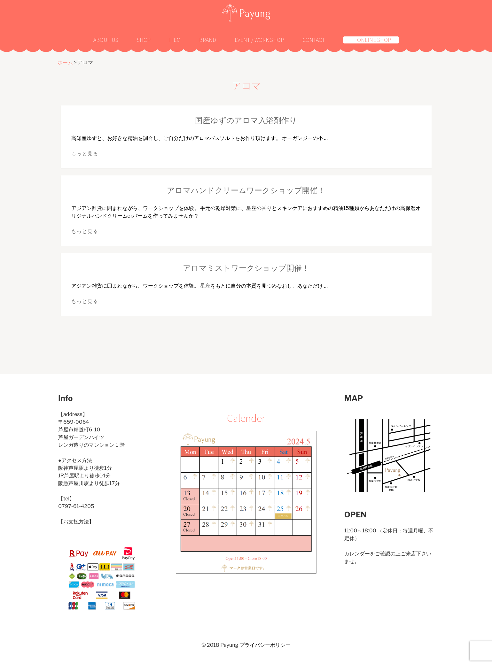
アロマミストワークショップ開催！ (246, 268)
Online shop (374, 39)
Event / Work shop (259, 39)
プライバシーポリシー (265, 645)
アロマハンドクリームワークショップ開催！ (246, 190)
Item (175, 39)
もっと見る (84, 154)
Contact (313, 39)
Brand (207, 39)
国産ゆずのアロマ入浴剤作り (246, 120)
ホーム (65, 62)
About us (105, 39)
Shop (144, 39)
